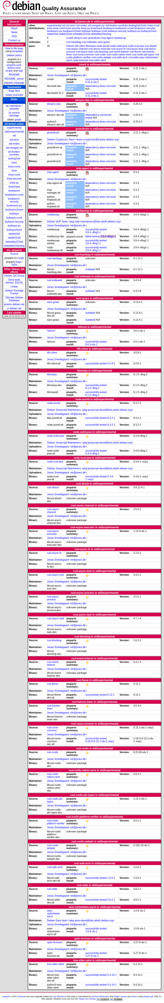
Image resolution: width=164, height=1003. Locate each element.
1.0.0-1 (111, 878)
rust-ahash (151, 46)
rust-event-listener (119, 51)
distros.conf (13, 67)
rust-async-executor (99, 48)
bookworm (14, 190)
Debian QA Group (14, 275)
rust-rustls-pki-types (143, 54)
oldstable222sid (14, 241)
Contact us (14, 40)
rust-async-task (84, 51)
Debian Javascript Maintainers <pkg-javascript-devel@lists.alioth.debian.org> (90, 410)
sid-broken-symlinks (14, 153)
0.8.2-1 (111, 899)
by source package (14, 114)
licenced (22, 996)
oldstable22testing (14, 245)
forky (14, 162)
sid (14, 135)
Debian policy (14, 55)
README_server (14, 78)
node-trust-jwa (136, 46)
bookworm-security (14, 200)
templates (17, 51)
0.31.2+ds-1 (92, 82)
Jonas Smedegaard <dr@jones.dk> (67, 75)
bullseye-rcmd (14, 217)
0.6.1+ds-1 (91, 344)
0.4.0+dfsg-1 (92, 453)
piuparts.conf (14, 65)
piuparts (6, 996)
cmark (69, 38)
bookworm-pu (14, 205)
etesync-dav (80, 38)
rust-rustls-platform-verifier (56, 822)
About (14, 28)
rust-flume (135, 51)
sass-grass (104, 42)
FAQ (14, 36)
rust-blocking (101, 51)
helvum (70, 46)
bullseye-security (14, 221)
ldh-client (80, 46)
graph (18, 119)
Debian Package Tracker (14, 292)
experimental (14, 127)
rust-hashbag (73, 42)
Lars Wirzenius (59, 996)
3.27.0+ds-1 (92, 956)
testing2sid (14, 158)
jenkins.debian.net (14, 304)
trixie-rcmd (14, 174)
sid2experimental (14, 102)
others (134, 996)
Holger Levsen (120, 996)
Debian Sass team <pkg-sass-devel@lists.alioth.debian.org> (81, 920)
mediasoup (120, 38)
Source (14, 253)
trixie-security (14, 178)
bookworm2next (14, 209)
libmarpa (91, 46)
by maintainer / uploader (14, 107)
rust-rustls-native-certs (119, 54)
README (14, 74)
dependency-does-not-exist (100, 86)
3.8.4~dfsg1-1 (93, 232)
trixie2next (14, 186)
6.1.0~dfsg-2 (92, 388)
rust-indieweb (89, 42)
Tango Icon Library (87, 999)
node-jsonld (103, 46)
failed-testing (92, 236)
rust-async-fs (118, 48)
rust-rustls (100, 54)
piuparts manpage (14, 82)
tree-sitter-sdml (97, 60)
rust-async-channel (77, 48)
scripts (9, 70)
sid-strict (14, 139)
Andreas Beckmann (100, 996)
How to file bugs (14, 48)
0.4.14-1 (112, 975)
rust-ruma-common (83, 54)
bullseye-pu (14, 225)
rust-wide (133, 57)
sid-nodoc (14, 143)
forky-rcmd (14, 166)
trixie (14, 170)
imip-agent (107, 38)
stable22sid (14, 237)
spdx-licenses (80, 60)
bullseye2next (14, 229)
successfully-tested (96, 79)
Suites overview (14, 95)
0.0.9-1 (111, 363)
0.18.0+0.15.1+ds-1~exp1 (99, 741)
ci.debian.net (14, 308)
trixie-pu (14, 182)
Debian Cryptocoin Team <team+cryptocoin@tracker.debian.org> (83, 139)
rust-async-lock (134, 48)
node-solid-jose (118, 46)
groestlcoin (94, 38)
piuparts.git (148, 996)
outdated (90, 269)
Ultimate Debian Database (14, 299)
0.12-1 (110, 694)
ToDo (14, 264)
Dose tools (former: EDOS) (14, 281)
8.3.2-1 (111, 418)
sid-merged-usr (14, 147)
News (14, 32)
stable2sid (14, 233)
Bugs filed (14, 90)
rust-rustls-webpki (101, 57)
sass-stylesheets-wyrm (53, 913)
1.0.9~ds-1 (91, 931)
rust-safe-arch (120, 57)
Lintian (14, 286)
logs (20, 70)
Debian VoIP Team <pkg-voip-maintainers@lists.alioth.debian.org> (84, 221)
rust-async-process (53, 598)
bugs (21, 258)
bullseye (14, 213)
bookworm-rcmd (14, 194)
